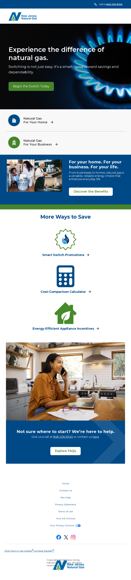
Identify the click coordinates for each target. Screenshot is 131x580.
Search (122, 16)
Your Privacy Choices (65, 525)
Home (65, 483)
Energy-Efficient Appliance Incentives (64, 329)
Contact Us (65, 490)
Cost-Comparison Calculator (64, 292)
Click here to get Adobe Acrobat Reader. (29, 550)
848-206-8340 (63, 436)
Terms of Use (65, 511)
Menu (116, 16)
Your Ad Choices (65, 518)
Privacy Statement (65, 504)
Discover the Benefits (91, 191)
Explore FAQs (65, 451)
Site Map (65, 497)
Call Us (110, 4)
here (95, 436)
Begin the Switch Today (31, 86)
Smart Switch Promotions (63, 255)
